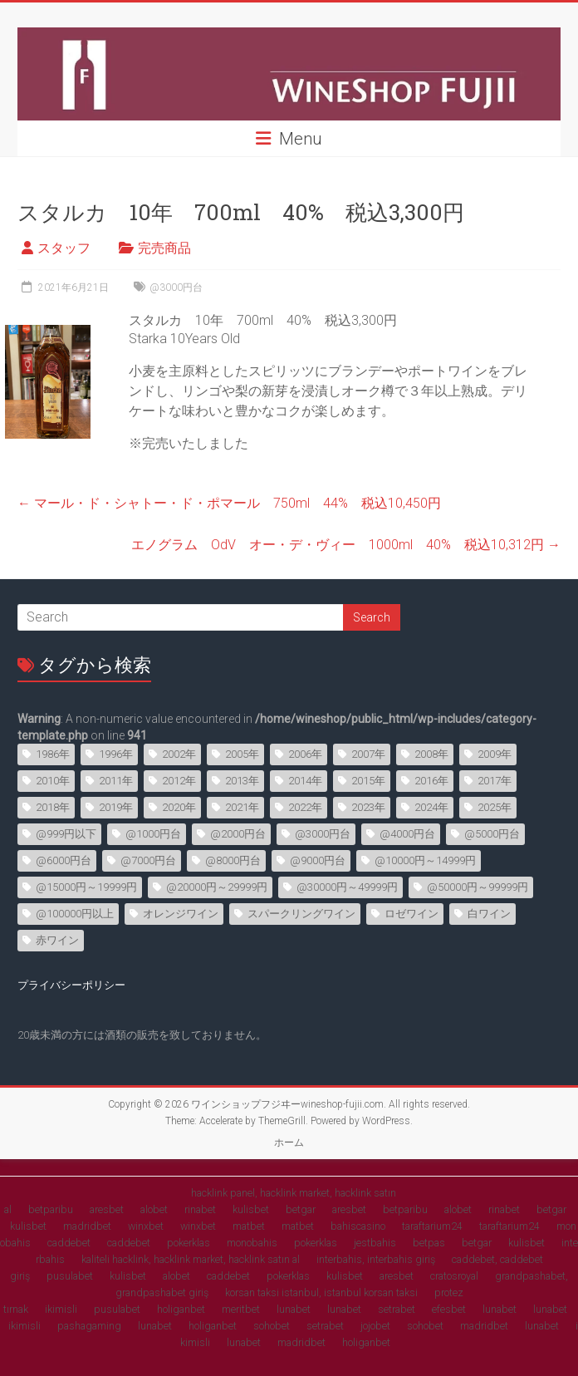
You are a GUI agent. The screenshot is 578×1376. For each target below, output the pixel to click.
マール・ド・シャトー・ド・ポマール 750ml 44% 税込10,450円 (229, 503)
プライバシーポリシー (71, 985)
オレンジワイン (180, 913)
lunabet (294, 1309)
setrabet (396, 1309)
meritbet (241, 1309)
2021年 (242, 807)
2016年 (431, 780)
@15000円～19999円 (86, 887)
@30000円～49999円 (347, 887)
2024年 (431, 807)
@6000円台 (63, 860)
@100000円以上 (75, 913)
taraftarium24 (432, 1226)
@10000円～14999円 (425, 860)
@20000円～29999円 (216, 887)
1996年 (116, 754)
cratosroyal (454, 1276)
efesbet (449, 1309)
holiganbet (181, 1309)
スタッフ (64, 248)
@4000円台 (407, 834)
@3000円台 (176, 287)
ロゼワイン (411, 913)
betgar (301, 1209)
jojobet (375, 1325)
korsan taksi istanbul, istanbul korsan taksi (321, 1292)
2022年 (305, 807)
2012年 (179, 780)
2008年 (431, 754)
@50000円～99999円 (477, 887)
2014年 (305, 780)
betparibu (50, 1209)
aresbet (107, 1209)
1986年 (53, 754)
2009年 (495, 754)
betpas (429, 1242)
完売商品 (164, 248)
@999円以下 (66, 834)
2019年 (116, 807)
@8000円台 (233, 860)
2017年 (495, 780)
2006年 (305, 754)
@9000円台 (317, 860)
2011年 (116, 780)
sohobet (271, 1325)
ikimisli (61, 1309)
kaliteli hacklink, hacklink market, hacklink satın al (190, 1259)
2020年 (179, 807)
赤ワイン (57, 940)
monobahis (252, 1242)
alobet (154, 1209)
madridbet (87, 1226)
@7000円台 (148, 860)
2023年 (368, 807)
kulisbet (251, 1209)
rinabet (200, 1209)
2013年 (242, 780)
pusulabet (70, 1276)
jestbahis (375, 1242)
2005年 (242, 754)
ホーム (289, 1142)
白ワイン (489, 913)
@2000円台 (238, 834)
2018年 (53, 807)
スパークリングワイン (301, 913)
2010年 (53, 780)
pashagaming (89, 1325)
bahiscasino (358, 1226)
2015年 (368, 780)
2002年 (179, 754)
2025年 (495, 807)
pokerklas (188, 1242)
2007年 (368, 754)
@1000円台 (153, 834)
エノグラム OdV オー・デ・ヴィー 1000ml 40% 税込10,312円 (346, 545)
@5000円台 (492, 834)
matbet (249, 1226)
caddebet (69, 1242)
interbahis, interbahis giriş (375, 1259)
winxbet (146, 1226)
